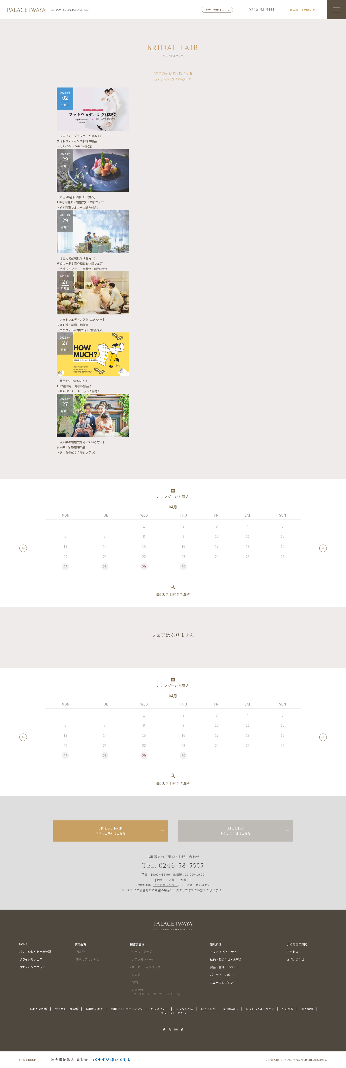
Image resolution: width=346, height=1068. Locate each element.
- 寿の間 (135, 975)
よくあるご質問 (297, 944)
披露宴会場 (137, 944)
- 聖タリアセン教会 (86, 959)
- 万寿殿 (79, 951)
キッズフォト (159, 1009)
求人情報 (307, 1009)
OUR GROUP (27, 1060)
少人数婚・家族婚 (66, 1009)
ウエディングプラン (32, 967)
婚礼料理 (216, 944)
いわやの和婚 (38, 1009)
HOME (23, 944)
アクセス (292, 951)
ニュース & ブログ (222, 982)
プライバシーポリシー (175, 1013)
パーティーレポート (223, 975)
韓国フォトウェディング (127, 1009)
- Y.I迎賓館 (155, 992)
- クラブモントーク (142, 959)
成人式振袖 (208, 1009)
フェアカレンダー (165, 885)
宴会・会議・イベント (224, 967)
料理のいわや (94, 1009)
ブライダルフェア (30, 959)
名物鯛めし (230, 1009)
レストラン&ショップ (260, 1009)
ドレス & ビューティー (224, 951)
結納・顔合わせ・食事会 (226, 959)
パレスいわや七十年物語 (35, 951)
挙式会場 (80, 944)
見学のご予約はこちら (110, 830)
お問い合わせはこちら (235, 830)
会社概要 (287, 1009)
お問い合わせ (295, 959)
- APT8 (134, 982)
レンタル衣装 (184, 1009)
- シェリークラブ (141, 951)
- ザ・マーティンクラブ (145, 967)
